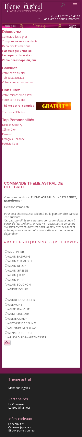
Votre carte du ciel (13, 73)
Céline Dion (9, 129)
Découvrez (11, 32)
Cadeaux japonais (19, 427)
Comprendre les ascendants (20, 41)
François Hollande (13, 139)
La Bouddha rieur (19, 407)
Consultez (11, 90)
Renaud (7, 134)
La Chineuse (16, 404)
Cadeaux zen (16, 424)
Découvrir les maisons (16, 46)
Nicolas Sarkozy (12, 125)
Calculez (9, 68)
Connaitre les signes (15, 36)
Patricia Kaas (10, 143)
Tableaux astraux (13, 77)
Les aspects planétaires (17, 55)
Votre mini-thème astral (17, 95)
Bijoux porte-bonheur (22, 430)
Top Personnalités (18, 120)
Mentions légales (19, 388)
